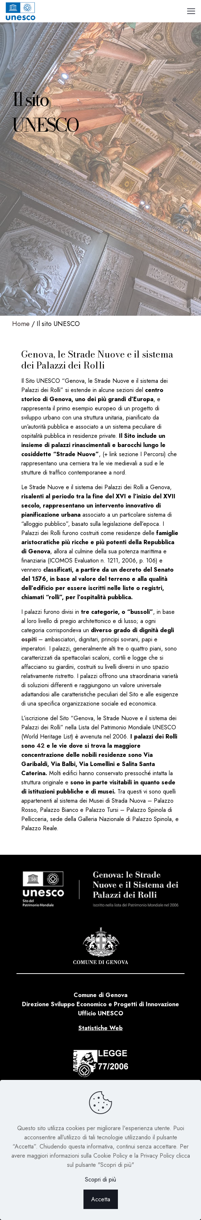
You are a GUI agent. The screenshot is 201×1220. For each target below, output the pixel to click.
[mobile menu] (191, 11)
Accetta (100, 1199)
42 (41, 745)
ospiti (29, 639)
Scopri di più (100, 1179)
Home (21, 324)
